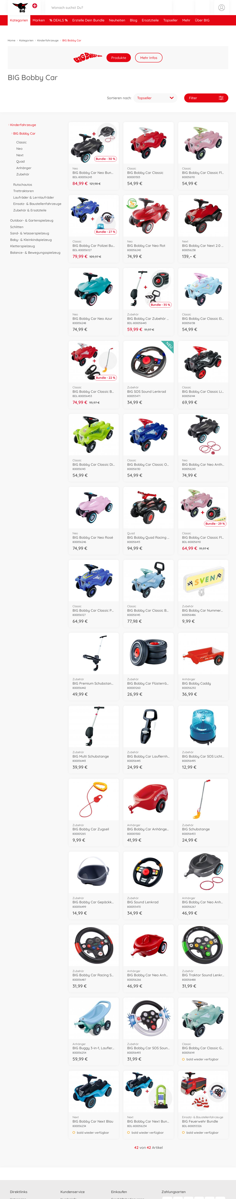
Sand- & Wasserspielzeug (28, 233)
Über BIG (202, 29)
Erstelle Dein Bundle (88, 29)
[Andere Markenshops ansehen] (34, 10)
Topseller (170, 29)
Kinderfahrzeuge (48, 40)
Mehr (186, 29)
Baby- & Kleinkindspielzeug (30, 240)
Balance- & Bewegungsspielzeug (34, 252)
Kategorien (19, 29)
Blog (133, 29)
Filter (206, 98)
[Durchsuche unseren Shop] (108, 12)
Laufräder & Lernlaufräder (32, 197)
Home (11, 40)
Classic (20, 142)
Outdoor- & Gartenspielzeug (30, 220)
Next (18, 155)
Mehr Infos (148, 58)
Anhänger (22, 168)
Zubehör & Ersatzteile (28, 210)
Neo (18, 148)
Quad (19, 161)
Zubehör (21, 174)
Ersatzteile (150, 29)
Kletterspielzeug (21, 246)
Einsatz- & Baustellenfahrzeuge (36, 204)
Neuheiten (117, 29)
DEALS (59, 29)
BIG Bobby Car (23, 133)
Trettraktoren (22, 191)
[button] (202, 12)
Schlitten (15, 227)
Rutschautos (21, 185)
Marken (39, 29)
